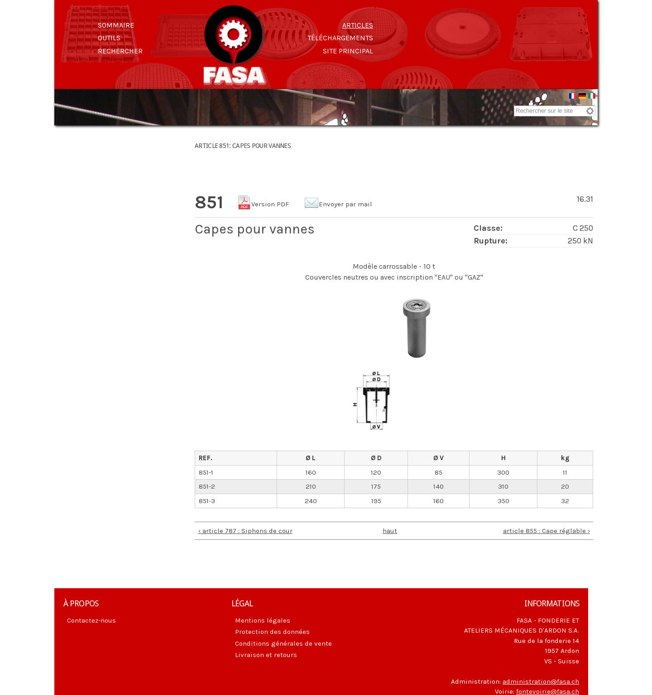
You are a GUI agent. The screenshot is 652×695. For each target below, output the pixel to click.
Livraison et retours (266, 656)
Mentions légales (262, 622)
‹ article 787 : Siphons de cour (245, 532)
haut (390, 532)
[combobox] (554, 112)
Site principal (348, 51)
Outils (109, 37)
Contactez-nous (91, 622)
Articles (357, 25)
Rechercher (120, 51)
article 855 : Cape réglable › (546, 532)
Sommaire (116, 25)
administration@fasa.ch (541, 683)
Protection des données (272, 633)
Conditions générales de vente (283, 645)
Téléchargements (340, 37)
